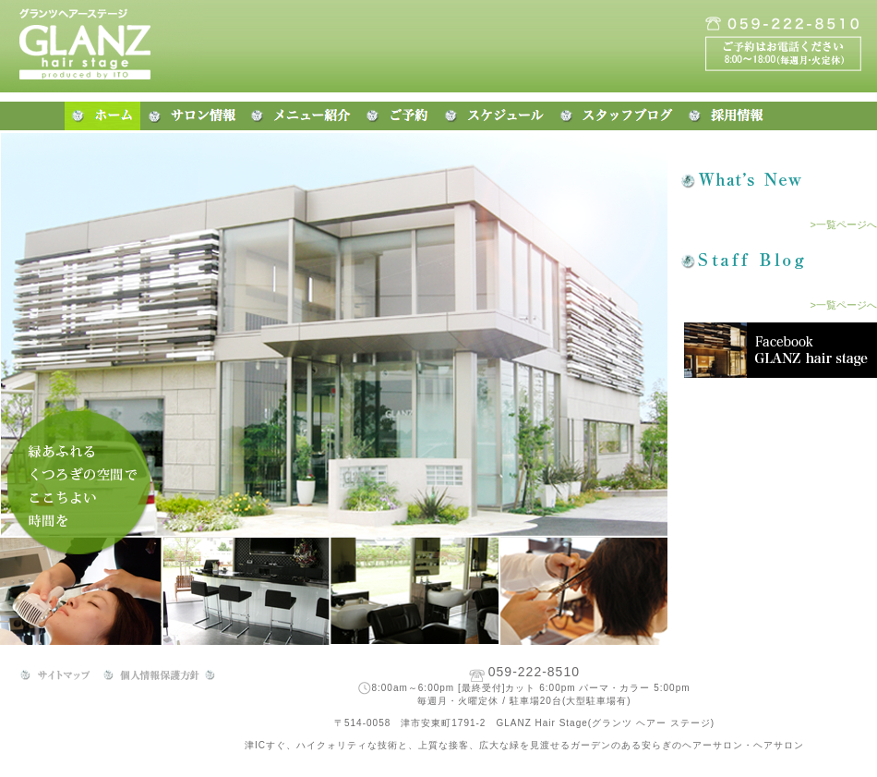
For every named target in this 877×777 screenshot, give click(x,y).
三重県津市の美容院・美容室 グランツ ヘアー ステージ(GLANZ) (101, 46)
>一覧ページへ (844, 224)
